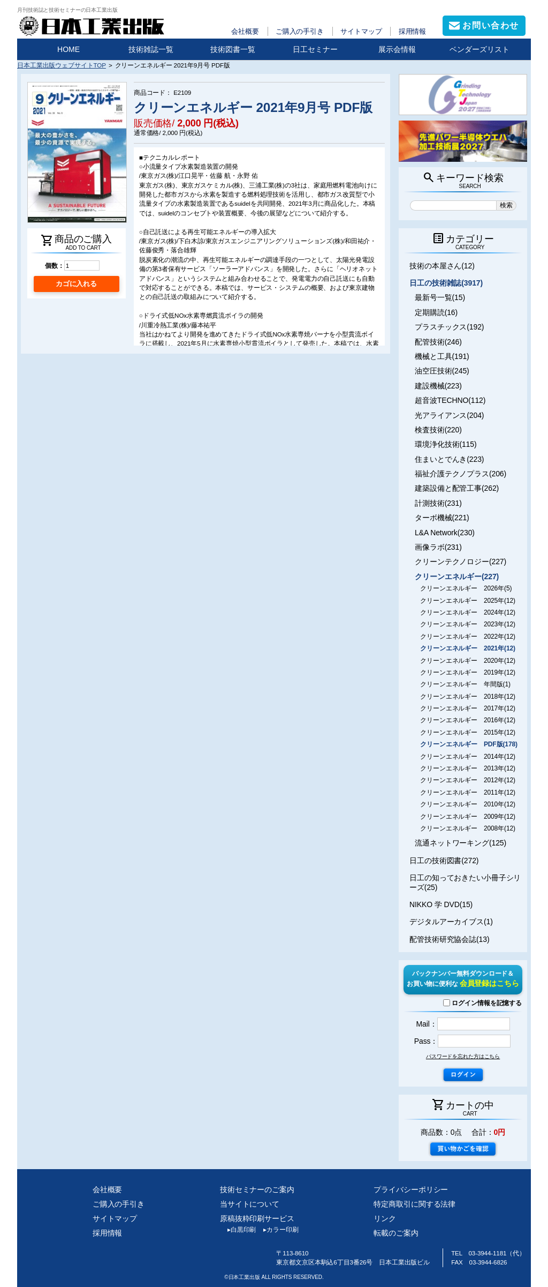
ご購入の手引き (300, 31)
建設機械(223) (438, 385)
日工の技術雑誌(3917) (446, 283)
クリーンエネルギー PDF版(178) (468, 744)
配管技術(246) (438, 342)
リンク (385, 1218)
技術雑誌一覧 (150, 49)
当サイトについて (249, 1204)
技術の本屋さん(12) (442, 265)
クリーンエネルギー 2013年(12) (467, 768)
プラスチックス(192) (449, 327)
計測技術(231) (438, 503)
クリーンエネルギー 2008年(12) (467, 828)
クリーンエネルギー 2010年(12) (467, 804)
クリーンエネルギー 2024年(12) (467, 612)
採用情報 (413, 31)
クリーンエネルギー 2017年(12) (467, 708)
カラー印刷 (277, 1229)
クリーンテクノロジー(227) (460, 561)
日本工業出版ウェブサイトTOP (61, 65)
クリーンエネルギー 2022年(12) (467, 636)
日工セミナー (315, 49)
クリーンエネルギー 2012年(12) (467, 780)
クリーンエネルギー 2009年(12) (467, 816)
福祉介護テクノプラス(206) (460, 473)
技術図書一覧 (232, 49)
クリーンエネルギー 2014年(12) (467, 756)
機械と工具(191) (442, 356)
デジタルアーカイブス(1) (451, 921)
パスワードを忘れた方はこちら (463, 1056)
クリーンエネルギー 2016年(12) (467, 720)
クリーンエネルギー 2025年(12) (467, 600)
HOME (68, 49)
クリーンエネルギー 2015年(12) (467, 732)
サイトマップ (361, 31)
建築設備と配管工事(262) (457, 488)
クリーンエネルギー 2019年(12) (467, 672)
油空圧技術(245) (442, 370)
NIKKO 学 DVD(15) (441, 904)
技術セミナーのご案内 (257, 1189)
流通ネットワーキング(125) (460, 843)
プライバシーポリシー (411, 1189)
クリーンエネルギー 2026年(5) (466, 588)
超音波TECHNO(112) (450, 400)
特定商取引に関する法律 (414, 1204)
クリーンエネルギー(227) (457, 576)
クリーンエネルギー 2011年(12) (467, 792)
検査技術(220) (438, 429)
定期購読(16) (436, 312)
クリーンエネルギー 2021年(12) (467, 648)
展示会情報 (397, 49)
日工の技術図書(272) (443, 860)
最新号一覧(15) (440, 297)
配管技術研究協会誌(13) (449, 939)
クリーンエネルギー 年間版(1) (465, 684)
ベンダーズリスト (479, 49)
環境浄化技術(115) (445, 444)
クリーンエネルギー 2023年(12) (467, 624)
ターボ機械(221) (442, 517)
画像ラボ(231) (438, 547)
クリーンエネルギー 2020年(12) (467, 660)
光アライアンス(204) (449, 415)
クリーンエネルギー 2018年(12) (467, 696)
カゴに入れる (76, 284)
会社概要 (245, 31)
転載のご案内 (396, 1233)
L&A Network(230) (445, 532)
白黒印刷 (238, 1229)
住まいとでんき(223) (449, 459)
